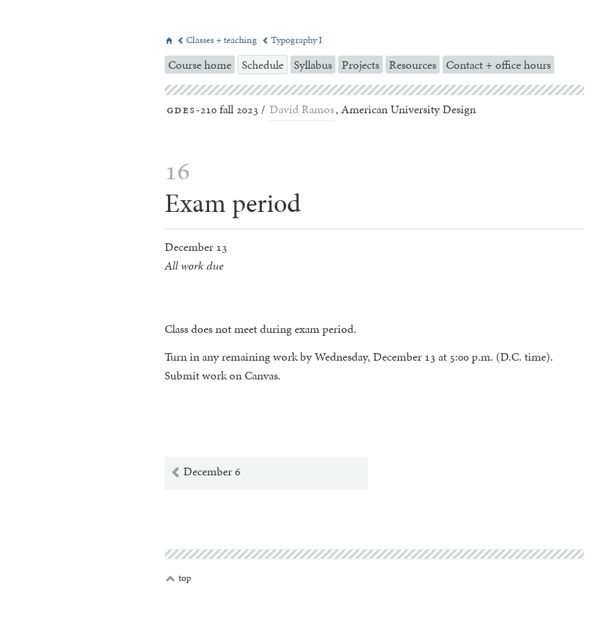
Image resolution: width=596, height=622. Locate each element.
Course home (199, 64)
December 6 (205, 472)
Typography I (292, 40)
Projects (360, 64)
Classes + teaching (218, 40)
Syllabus (313, 64)
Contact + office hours (498, 64)
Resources (412, 64)
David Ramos (302, 109)
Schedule (262, 64)
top (178, 578)
